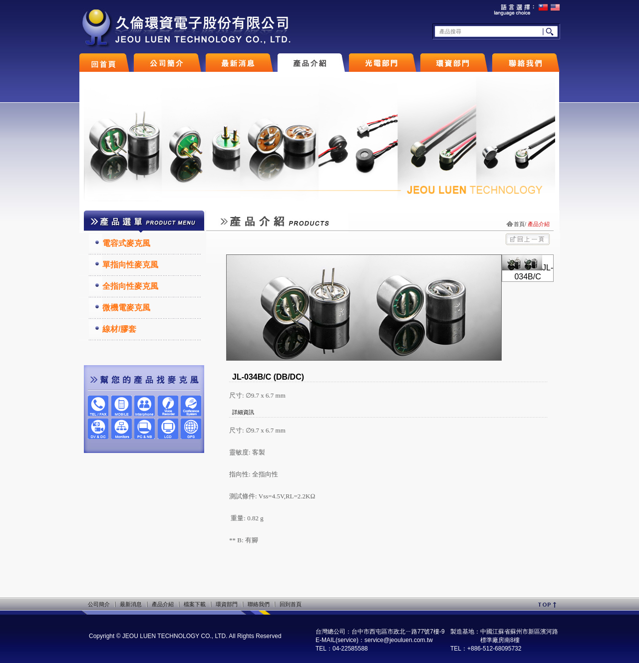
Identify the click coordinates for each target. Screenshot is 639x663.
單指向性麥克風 (130, 264)
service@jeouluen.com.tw (398, 640)
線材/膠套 (119, 329)
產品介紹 (163, 604)
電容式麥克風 (126, 243)
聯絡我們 (259, 604)
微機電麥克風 (126, 307)
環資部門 (227, 604)
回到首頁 (291, 604)
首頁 (519, 224)
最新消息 (131, 604)
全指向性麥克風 (130, 286)
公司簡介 (99, 604)
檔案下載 (195, 604)
